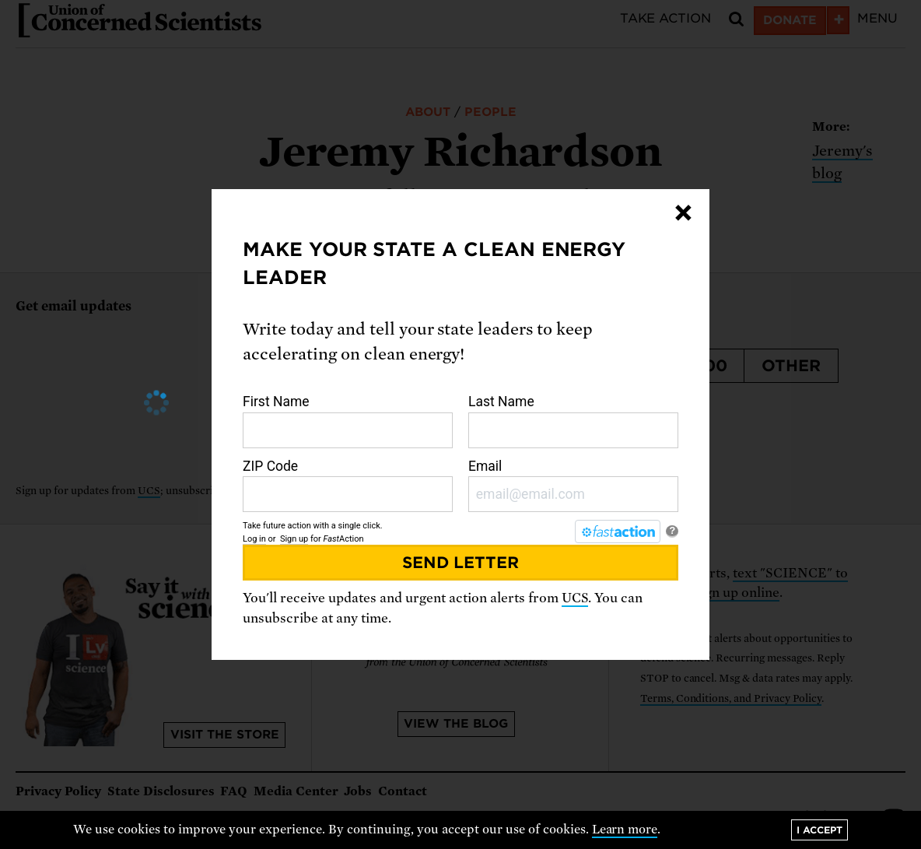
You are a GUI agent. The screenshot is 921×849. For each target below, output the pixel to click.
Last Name (573, 421)
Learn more (625, 830)
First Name (348, 421)
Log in (254, 539)
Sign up (294, 539)
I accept (819, 830)
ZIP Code (348, 485)
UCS (575, 598)
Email (573, 485)
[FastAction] (617, 531)
